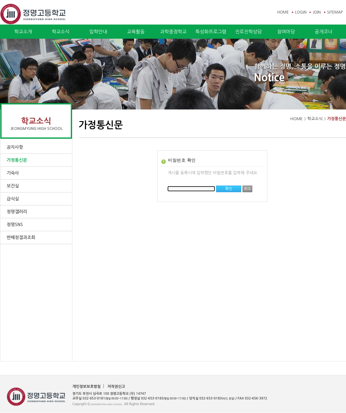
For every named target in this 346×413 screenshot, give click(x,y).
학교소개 (23, 31)
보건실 (13, 186)
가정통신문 (17, 160)
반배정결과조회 (21, 237)
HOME (283, 12)
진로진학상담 (248, 31)
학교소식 (61, 31)
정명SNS (15, 224)
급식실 (13, 199)
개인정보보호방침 (86, 386)
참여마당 (286, 31)
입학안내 (98, 31)
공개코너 (323, 31)
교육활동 (135, 31)
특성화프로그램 (210, 31)
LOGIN (300, 12)
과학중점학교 (173, 31)
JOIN (317, 12)
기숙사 (13, 173)
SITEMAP (335, 12)
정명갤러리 (17, 211)
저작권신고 (116, 386)
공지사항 (15, 147)
